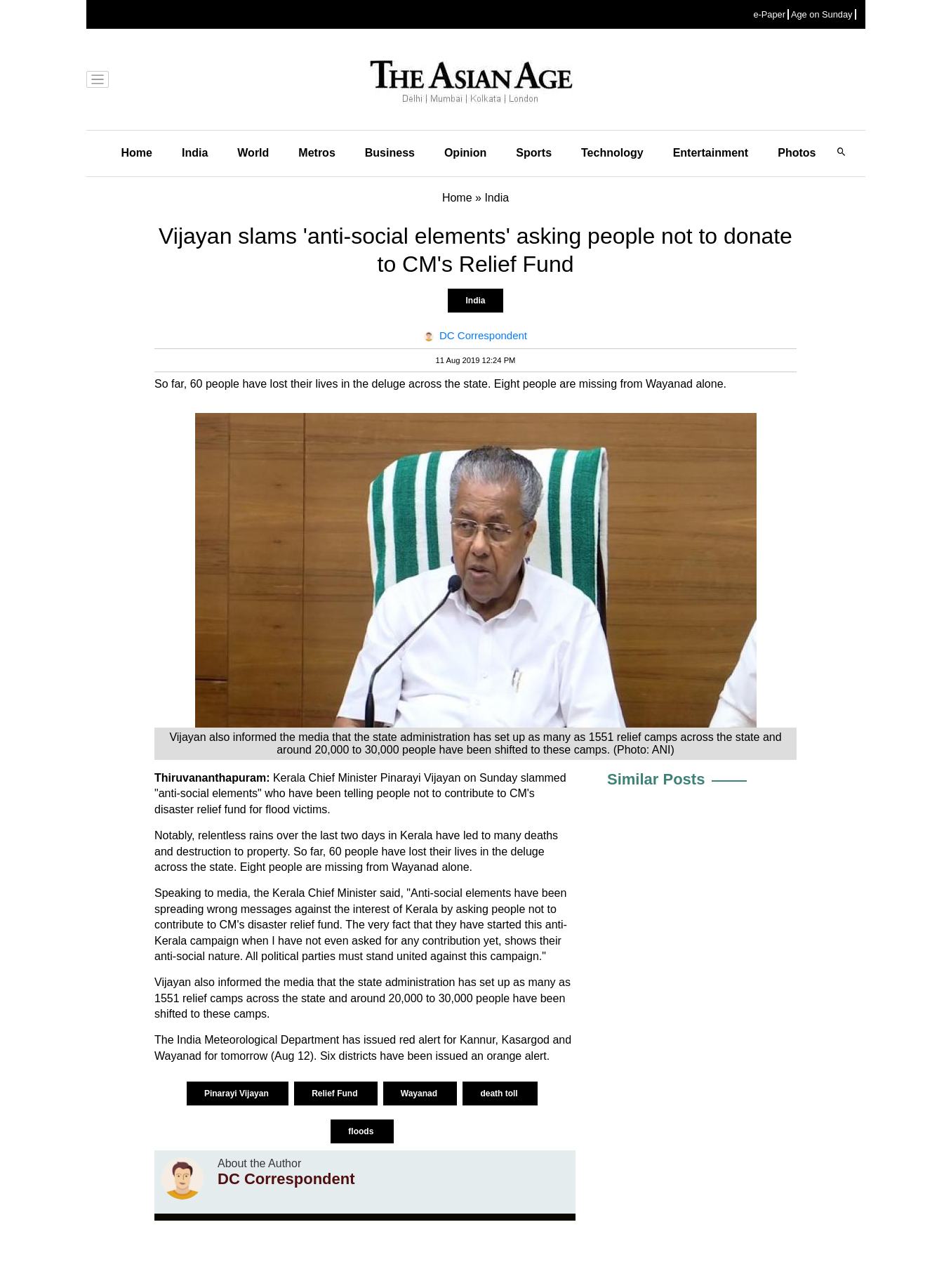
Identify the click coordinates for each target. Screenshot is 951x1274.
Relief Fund (336, 1093)
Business (390, 153)
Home (136, 153)
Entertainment (711, 153)
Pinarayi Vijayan (237, 1093)
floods (361, 1131)
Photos (797, 153)
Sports (534, 153)
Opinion (465, 153)
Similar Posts (656, 779)
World (253, 153)
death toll (500, 1093)
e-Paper (769, 14)
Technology (612, 153)
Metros (316, 153)
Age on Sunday (822, 14)
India (195, 153)
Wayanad (420, 1093)
